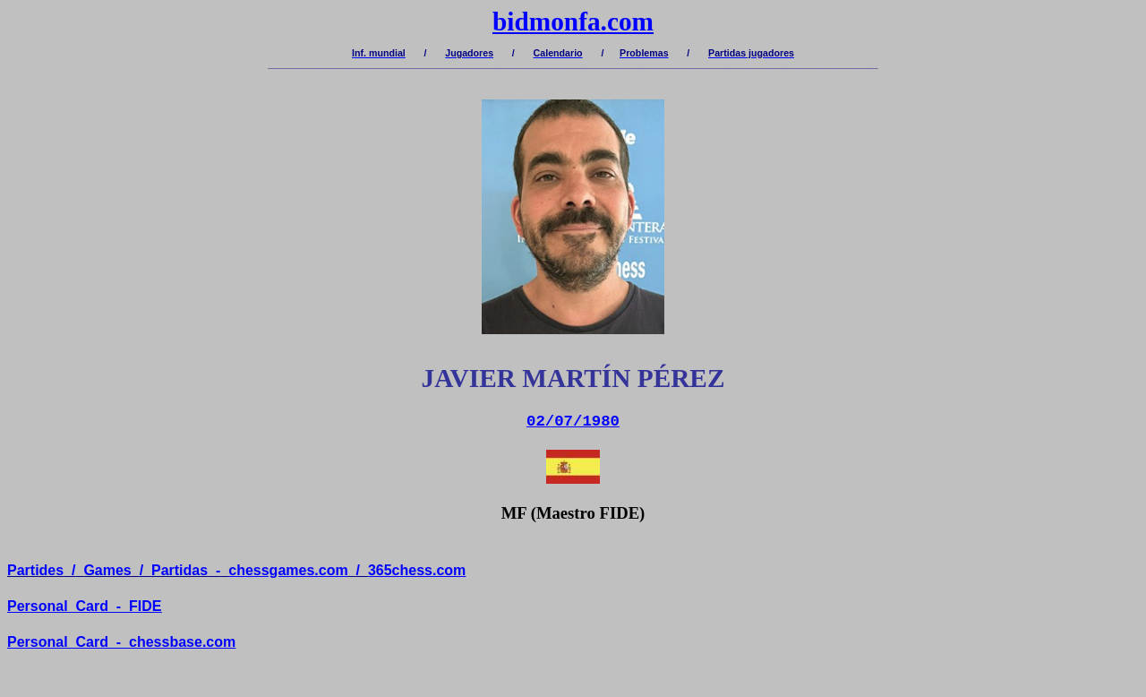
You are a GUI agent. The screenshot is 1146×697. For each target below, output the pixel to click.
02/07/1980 (573, 421)
